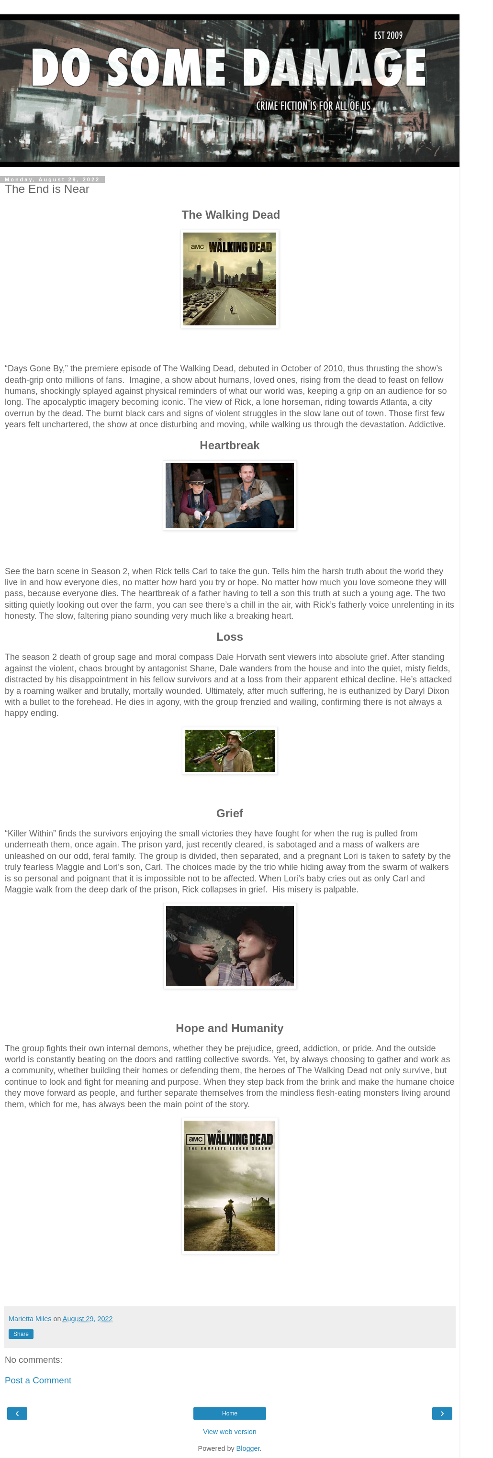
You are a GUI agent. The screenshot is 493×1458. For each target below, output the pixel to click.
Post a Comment (38, 1380)
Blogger (248, 1448)
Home (229, 1413)
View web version (230, 1432)
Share (21, 1334)
